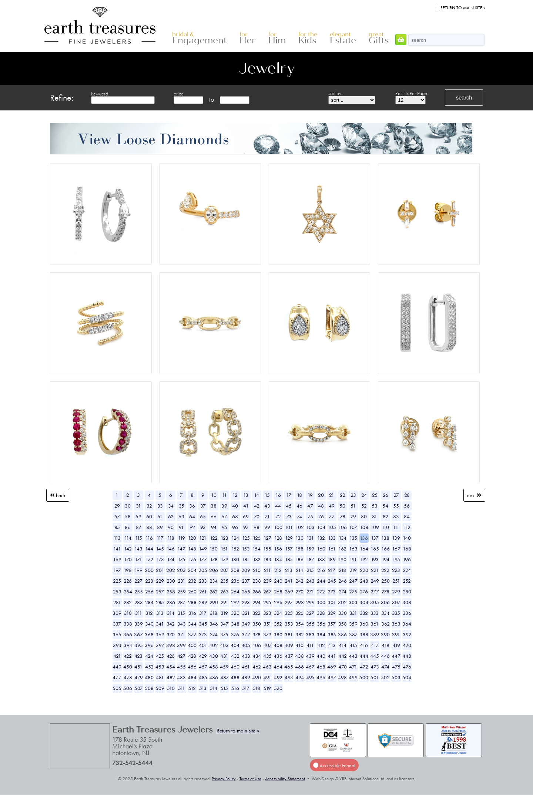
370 (171, 634)
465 (288, 666)
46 (299, 505)
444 (363, 656)
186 (299, 559)
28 (407, 495)
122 (214, 538)
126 (257, 538)
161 (332, 548)
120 (192, 538)
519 (267, 688)
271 (310, 591)
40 (235, 505)
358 (342, 623)
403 (224, 645)
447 (396, 656)
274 (342, 591)
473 (375, 666)
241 (289, 580)
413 (332, 645)
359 (353, 623)
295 (267, 602)
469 (331, 666)
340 (149, 623)
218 (342, 570)
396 (149, 645)
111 (396, 527)
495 (310, 677)
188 (321, 559)
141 (117, 548)
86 (128, 527)
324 (278, 613)
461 (246, 666)
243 (310, 580)
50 (342, 505)
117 (160, 538)
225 (117, 580)
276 (364, 591)
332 (364, 613)
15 (267, 495)
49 (332, 505)
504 (406, 677)
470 (342, 666)
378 (256, 634)
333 (375, 613)
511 (181, 688)
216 (321, 570)
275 (353, 591)
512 (192, 688)
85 (117, 527)
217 (331, 570)
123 (224, 538)
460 (235, 666)
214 (299, 570)
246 (342, 580)
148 (192, 548)
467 (310, 666)
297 (289, 602)
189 (332, 559)
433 (246, 656)
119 (181, 538)
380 (278, 634)
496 (320, 677)
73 (289, 516)
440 (320, 656)
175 (181, 559)
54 (385, 505)
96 (235, 527)
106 (342, 527)
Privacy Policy (224, 779)
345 (203, 623)
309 (117, 613)
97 (246, 527)
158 (299, 548)
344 (192, 623)
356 (321, 623)
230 (171, 580)
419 (396, 645)
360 (363, 623)
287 (181, 602)
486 (213, 677)
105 (332, 527)
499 (353, 677)
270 (299, 591)
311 (138, 613)
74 (299, 516)
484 (192, 677)
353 (289, 623)
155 (267, 548)
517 (245, 688)
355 (310, 623)
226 (128, 580)
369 (159, 634)
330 (342, 613)
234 (213, 580)
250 (385, 580)
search (464, 98)
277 (375, 591)
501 (375, 677)
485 (203, 677)
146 (171, 548)
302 (342, 602)
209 (245, 570)
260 (192, 591)
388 (363, 634)
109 (375, 527)
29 (117, 505)
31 (138, 505)
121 (203, 538)
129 (289, 538)
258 (171, 591)
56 (407, 505)
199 (138, 570)
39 (224, 505)
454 (170, 666)
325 (289, 613)
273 (332, 591)
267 (267, 591)
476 (407, 666)
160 (321, 548)
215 (310, 570)
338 (128, 623)
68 (235, 516)
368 (149, 634)
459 (224, 666)
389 (374, 634)
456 (192, 666)
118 (170, 538)
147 (181, 548)
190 (342, 559)
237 (246, 580)
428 (192, 656)
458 (213, 666)
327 (310, 613)
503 (396, 677)
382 (299, 634)
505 (117, 688)
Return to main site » (462, 8)
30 (128, 505)
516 (235, 688)
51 (353, 505)
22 (342, 495)
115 (138, 538)
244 (321, 580)
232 (192, 580)
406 (256, 645)
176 (192, 559)
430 (213, 656)
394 (128, 645)
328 (321, 613)
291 (224, 602)
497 (332, 677)
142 (128, 548)
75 (310, 516)
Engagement (199, 38)
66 (214, 516)
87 (138, 527)
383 (310, 634)
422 (128, 656)
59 (138, 516)
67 (224, 516)
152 (235, 548)
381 (289, 634)
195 (396, 559)
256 (149, 591)
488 (235, 677)
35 (181, 505)
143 (138, 548)
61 (159, 516)
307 (396, 602)
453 (159, 666)
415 (353, 645)
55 (396, 505)
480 (149, 677)
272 (321, 591)
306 (385, 602)
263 (224, 591)
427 (181, 656)
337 (117, 623)
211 (267, 570)
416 (364, 645)
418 (385, 645)
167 (396, 548)
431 (224, 656)
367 (138, 634)
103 (310, 527)
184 (278, 559)
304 (363, 602)
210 (257, 570)
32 (149, 505)
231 (181, 580)
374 (214, 634)
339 (138, 623)
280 (407, 591)
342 (171, 623)
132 (321, 538)
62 (171, 516)
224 (407, 570)
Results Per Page (411, 93)
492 (278, 677)
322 (256, 613)
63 (181, 516)
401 (203, 645)
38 (214, 505)
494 (299, 677)
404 (235, 645)
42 (256, 505)
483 (181, 677)
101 (289, 527)
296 (278, 602)
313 (160, 613)
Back (58, 495)
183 (267, 559)
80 (364, 516)
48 (321, 505)
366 (127, 634)
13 (245, 495)
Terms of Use (250, 779)
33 (160, 505)
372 (192, 634)
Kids (307, 38)
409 (288, 645)
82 (385, 516)
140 (407, 538)
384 (320, 634)
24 (364, 495)
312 (149, 613)
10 (214, 495)
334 (385, 613)
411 (310, 645)
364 (406, 623)
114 (127, 538)
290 (213, 602)
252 (407, 580)
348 (235, 623)
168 (407, 548)
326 (299, 613)
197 (117, 570)
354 (299, 623)
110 (385, 527)
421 (117, 656)
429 (203, 656)
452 (149, 666)
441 (332, 656)
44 (278, 505)
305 (374, 602)
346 (213, 623)
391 (396, 634)
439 (310, 656)
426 (171, 656)
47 (310, 505)
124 (235, 538)
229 (160, 580)
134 (342, 538)
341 (160, 623)
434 (256, 656)
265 (246, 591)
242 (299, 580)
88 (149, 527)
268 (278, 591)
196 (407, 559)
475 (396, 666)
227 (138, 580)
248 (364, 580)
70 (256, 516)
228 (149, 580)
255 (138, 591)
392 (407, 634)
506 (127, 688)
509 (159, 688)
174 (170, 559)
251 (396, 580)
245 (332, 580)
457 (203, 666)
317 (203, 613)
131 (310, 538)
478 (128, 677)
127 (267, 538)
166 (385, 548)
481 (160, 677)
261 (203, 591)
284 (149, 602)
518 (256, 688)
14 (256, 495)
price (179, 93)
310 (128, 613)
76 (321, 516)
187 (310, 559)
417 (375, 645)
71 (267, 516)
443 (353, 656)
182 (257, 559)
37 (203, 505)
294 (256, 602)
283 (138, 602)
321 (246, 613)
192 (364, 559)
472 (364, 666)
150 (213, 548)
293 (246, 602)
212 (278, 570)
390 (385, 634)
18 (299, 495)
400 (192, 645)
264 (235, 591)
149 (203, 548)
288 (192, 602)
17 (288, 495)
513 (203, 688)
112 (406, 527)
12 (235, 495)
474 (385, 666)
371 (181, 634)
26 (385, 495)
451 (138, 666)
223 (396, 570)
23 (353, 495)
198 (128, 570)
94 (214, 527)
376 (235, 634)
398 (170, 645)
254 (128, 591)
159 (310, 548)
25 (375, 495)
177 (203, 559)
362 (385, 623)
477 (117, 677)
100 (278, 527)
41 (246, 505)
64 (192, 516)
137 (375, 538)
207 (224, 570)
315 (181, 613)
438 (299, 656)
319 (224, 613)
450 (127, 666)
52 (364, 505)
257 (160, 591)
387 (353, 634)
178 (214, 559)
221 (375, 570)
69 (246, 516)
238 (256, 580)
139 (396, 538)
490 (256, 677)
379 (267, 634)
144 (149, 548)
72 (278, 516)
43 (267, 505)
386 (342, 634)
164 (364, 548)
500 (363, 677)
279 (396, 591)
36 (192, 505)
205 (202, 570)
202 (170, 570)
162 (342, 548)
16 (278, 495)
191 (353, 559)
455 (181, 666)
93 (203, 527)
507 (138, 688)
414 (342, 645)
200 (149, 570)
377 (246, 634)
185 (289, 559)
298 (299, 602)
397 (160, 645)
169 (117, 559)
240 (278, 580)
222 (385, 570)
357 (332, 623)
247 (353, 580)
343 (181, 623)
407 (267, 645)
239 (267, 580)
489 (245, 677)
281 (117, 602)
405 (245, 645)
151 (224, 548)
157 (289, 548)
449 (117, 666)
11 (224, 495)
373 (203, 634)
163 (353, 548)
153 (246, 548)
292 (235, 602)
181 (245, 559)
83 (396, 516)
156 (278, 548)
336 (407, 613)
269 (289, 591)
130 (299, 538)
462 (256, 666)
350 (256, 623)
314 (170, 613)
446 (385, 656)
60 (149, 516)
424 (149, 656)
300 (320, 602)
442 (342, 656)
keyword (99, 93)
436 (278, 656)
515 (224, 688)
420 (407, 645)
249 (375, 580)
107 (353, 527)
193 (375, 559)
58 (128, 516)
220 (364, 570)
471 (353, 666)
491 (267, 677)
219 (353, 570)
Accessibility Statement (285, 779)
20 (321, 495)
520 (278, 688)
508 (149, 688)
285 (160, 602)
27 (396, 495)
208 (235, 570)
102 (299, 527)
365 (117, 634)
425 (160, 656)
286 (171, 602)
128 (278, 538)
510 (171, 688)
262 (213, 591)
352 (278, 623)
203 (181, 570)
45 (289, 505)
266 (256, 591)
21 (331, 495)
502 (385, 677)
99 (267, 527)
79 (353, 516)
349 (246, 623)
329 (332, 613)
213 (288, 570)
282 (128, 602)
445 (374, 656)
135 (353, 538)
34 (171, 505)
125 (246, 538)
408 (278, 645)
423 (138, 656)
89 (160, 527)
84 (407, 516)
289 (203, 602)
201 (160, 570)
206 (213, 570)
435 (267, 656)
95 (224, 527)
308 (406, 602)
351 (267, 623)
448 (406, 656)
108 (364, 527)
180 (235, 559)
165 (375, 548)
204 (192, 570)
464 (278, 666)
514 (213, 688)
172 (149, 559)
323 (267, 613)
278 (385, 591)
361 (375, 623)
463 (267, 666)
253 (117, 591)
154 (256, 548)
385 (332, 634)
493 (289, 677)
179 (224, 559)
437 (289, 656)
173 (160, 559)
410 (299, 645)
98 (256, 527)
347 (224, 623)
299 (310, 602)
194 (385, 559)
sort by (334, 93)
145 (160, 548)
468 (320, 666)
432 (235, 656)
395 (138, 645)
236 (235, 580)
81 (374, 516)
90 (171, 527)
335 (396, 613)
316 (192, 613)
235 (224, 580)
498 (342, 677)
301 (332, 602)
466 (299, 666)
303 (353, 602)
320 (235, 613)
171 (138, 559)
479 (138, 677)
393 (117, 645)
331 (353, 613)
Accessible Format (334, 765)
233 (203, 580)
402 (213, 645)
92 (192, 527)
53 (375, 505)
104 (321, 527)
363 (396, 623)
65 (203, 516)
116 (149, 538)
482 (171, 677)
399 (181, 645)
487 (224, 677)
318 (213, 613)
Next (474, 495)
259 (181, 591)
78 (342, 516)
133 (332, 538)
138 (385, 538)
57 (117, 516)
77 (332, 516)
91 (181, 527)
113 (117, 538)
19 (310, 495)
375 (224, 634)
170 (128, 559)
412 (321, 645)
